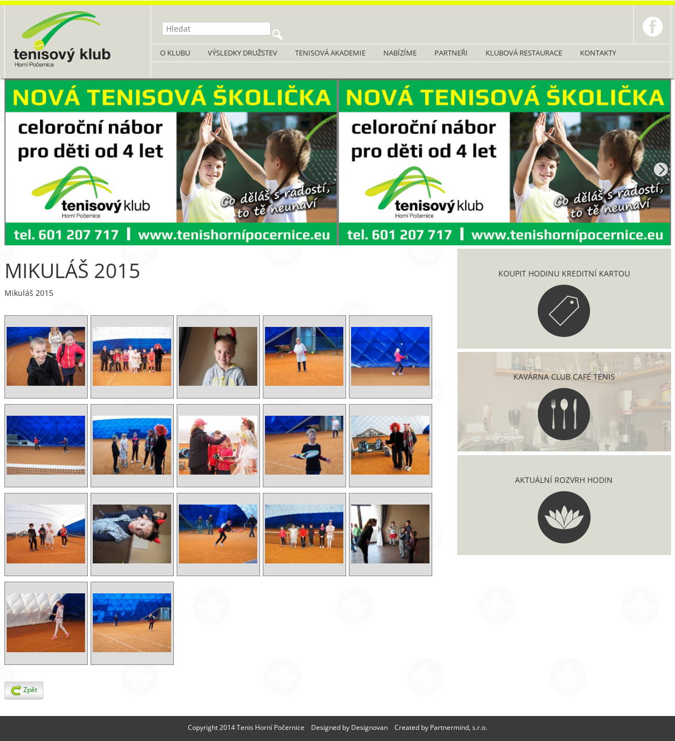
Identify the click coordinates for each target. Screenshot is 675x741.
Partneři (451, 53)
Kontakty (598, 53)
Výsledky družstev (242, 53)
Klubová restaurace (524, 53)
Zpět (24, 690)
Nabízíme (400, 53)
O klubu (175, 53)
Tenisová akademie (330, 53)
